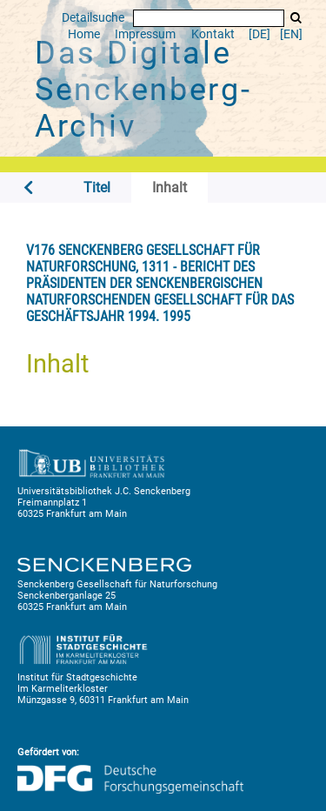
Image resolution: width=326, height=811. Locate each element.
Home (84, 34)
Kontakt (213, 34)
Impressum (145, 34)
